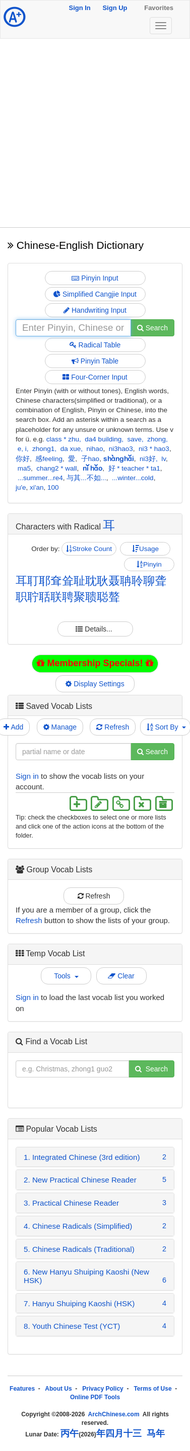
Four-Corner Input (94, 377)
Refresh (112, 727)
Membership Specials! (94, 663)
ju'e (21, 487)
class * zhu (62, 439)
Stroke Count (89, 549)
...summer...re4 (40, 478)
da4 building (103, 439)
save (134, 439)
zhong (156, 439)
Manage (60, 727)
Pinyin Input (95, 278)
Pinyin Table (95, 361)
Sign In (79, 8)
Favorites (158, 8)
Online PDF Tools (95, 1397)
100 (53, 487)
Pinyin (149, 564)
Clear (121, 976)
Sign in (27, 776)
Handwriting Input (95, 310)
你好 (23, 459)
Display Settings (95, 684)
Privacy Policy (102, 1388)
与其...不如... (86, 478)
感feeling (48, 459)
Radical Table (95, 345)
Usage (145, 549)
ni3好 (148, 459)
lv (163, 459)
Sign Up (114, 8)
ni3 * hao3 (154, 448)
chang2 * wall (56, 468)
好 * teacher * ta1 (134, 468)
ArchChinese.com (114, 1414)
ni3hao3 (121, 448)
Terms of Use (152, 1388)
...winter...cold (133, 478)
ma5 (24, 468)
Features (22, 1388)
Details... (95, 629)
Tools (66, 976)
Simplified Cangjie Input (95, 294)
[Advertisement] (94, 133)
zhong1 (43, 448)
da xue (70, 448)
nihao (94, 448)
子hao (90, 459)
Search (152, 328)
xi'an (36, 487)
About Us (58, 1388)
